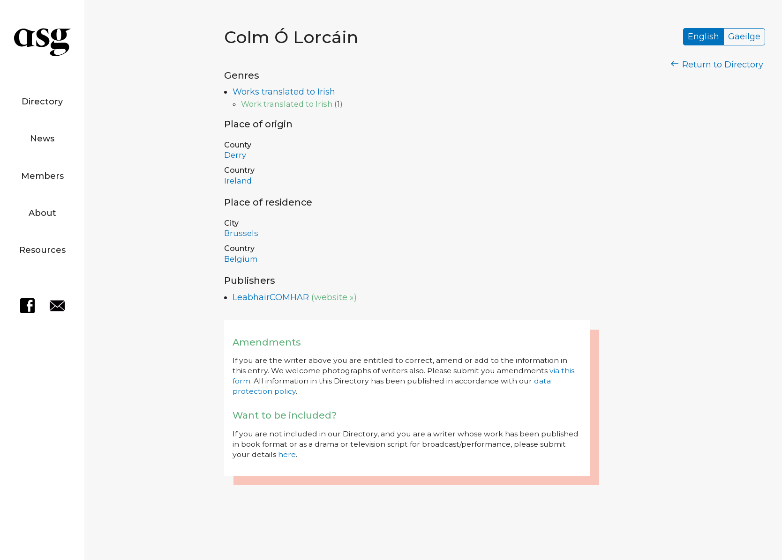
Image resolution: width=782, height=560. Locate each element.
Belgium (241, 259)
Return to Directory (717, 64)
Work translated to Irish (286, 104)
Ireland (238, 180)
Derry (235, 155)
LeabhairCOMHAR (271, 297)
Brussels (241, 233)
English (703, 37)
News (42, 138)
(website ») (334, 297)
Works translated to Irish (284, 92)
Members (42, 176)
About (42, 213)
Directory (42, 101)
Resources (42, 250)
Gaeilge (744, 37)
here (287, 454)
